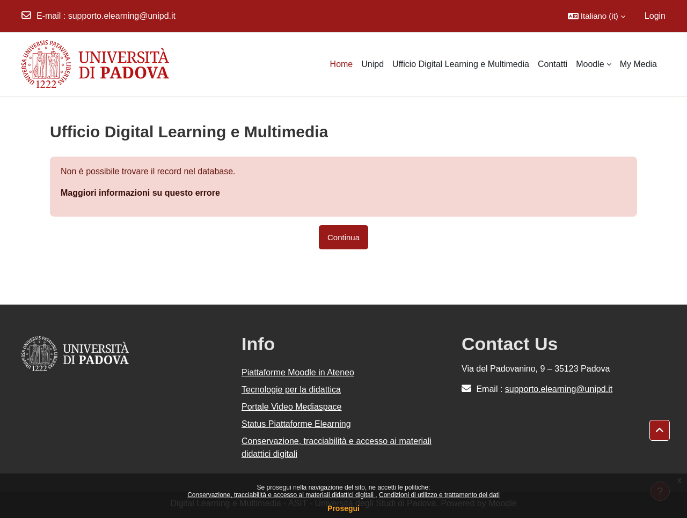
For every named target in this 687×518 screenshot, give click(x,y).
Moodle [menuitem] (590, 64)
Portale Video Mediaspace (292, 406)
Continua (343, 237)
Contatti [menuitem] (552, 64)
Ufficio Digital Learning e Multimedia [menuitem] (460, 64)
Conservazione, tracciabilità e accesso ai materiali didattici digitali (281, 495)
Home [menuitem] (341, 64)
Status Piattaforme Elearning (296, 423)
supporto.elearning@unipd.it (122, 15)
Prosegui (343, 508)
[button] (596, 16)
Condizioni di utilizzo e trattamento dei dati (439, 495)
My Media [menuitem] (638, 64)
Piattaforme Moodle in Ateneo (298, 372)
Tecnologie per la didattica (291, 389)
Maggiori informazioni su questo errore (140, 192)
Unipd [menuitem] (372, 64)
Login (655, 15)
